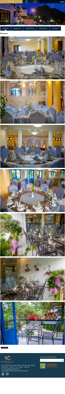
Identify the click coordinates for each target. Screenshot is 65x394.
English (26, 2)
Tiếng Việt (35, 2)
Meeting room (17, 28)
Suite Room (55, 28)
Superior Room (43, 28)
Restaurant (6, 28)
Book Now (11, 1)
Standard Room (30, 28)
